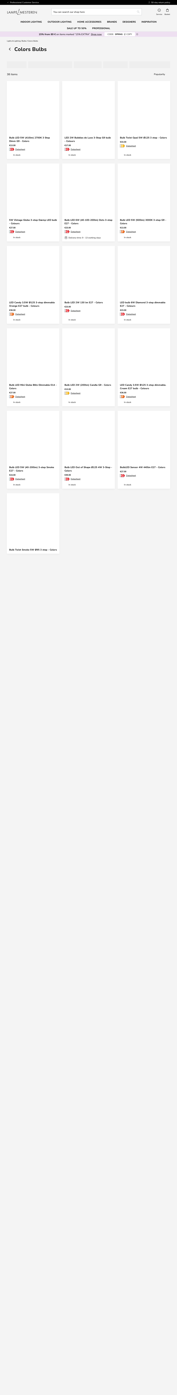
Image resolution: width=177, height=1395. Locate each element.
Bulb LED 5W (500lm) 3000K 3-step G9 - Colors (143, 221)
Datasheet (20, 149)
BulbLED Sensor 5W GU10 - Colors (29, 1044)
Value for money (26, 1369)
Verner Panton (26, 1366)
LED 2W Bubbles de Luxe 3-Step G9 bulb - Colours (87, 139)
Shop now (96, 34)
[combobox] (97, 11)
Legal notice (109, 1347)
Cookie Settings (150, 1341)
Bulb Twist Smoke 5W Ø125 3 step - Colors (85, 1128)
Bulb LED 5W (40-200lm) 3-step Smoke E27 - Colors (31, 469)
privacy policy (90, 1267)
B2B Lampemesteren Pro (151, 1344)
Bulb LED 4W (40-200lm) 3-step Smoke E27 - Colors (31, 963)
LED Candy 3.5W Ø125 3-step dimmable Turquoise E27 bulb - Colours (143, 716)
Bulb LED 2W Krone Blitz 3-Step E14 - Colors (86, 963)
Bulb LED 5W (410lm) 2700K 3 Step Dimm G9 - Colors (29, 139)
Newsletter (109, 1303)
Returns (67, 1306)
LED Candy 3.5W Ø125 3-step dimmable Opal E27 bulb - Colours (143, 634)
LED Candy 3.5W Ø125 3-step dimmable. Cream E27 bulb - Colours (143, 386)
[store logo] (22, 11)
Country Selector (109, 1350)
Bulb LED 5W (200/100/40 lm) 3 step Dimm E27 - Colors (141, 1046)
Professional (101, 28)
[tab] (16, 64)
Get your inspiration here (87, 1182)
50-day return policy (109, 1306)
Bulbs (24, 41)
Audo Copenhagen (26, 1363)
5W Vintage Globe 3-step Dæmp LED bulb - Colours (33, 221)
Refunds (67, 1309)
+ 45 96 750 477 (114, 1384)
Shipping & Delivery (68, 1303)
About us (109, 1338)
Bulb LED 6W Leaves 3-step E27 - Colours (88, 797)
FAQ (26, 1306)
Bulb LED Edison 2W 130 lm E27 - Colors (32, 714)
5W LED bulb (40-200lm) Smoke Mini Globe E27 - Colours (141, 963)
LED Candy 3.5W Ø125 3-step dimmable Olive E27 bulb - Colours (32, 798)
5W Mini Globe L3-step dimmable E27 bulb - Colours (141, 881)
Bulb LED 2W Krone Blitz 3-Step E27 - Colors (30, 881)
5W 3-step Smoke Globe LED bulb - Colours (84, 716)
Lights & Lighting (13, 41)
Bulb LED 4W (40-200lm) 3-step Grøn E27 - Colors (88, 634)
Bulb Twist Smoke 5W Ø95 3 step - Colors (33, 549)
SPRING (119, 34)
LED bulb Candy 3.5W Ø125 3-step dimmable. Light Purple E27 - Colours (85, 551)
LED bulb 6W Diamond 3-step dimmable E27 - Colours (142, 304)
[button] (55, 129)
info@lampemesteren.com (26, 1303)
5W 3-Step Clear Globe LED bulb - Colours (83, 1046)
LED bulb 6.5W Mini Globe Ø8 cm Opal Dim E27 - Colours (31, 1128)
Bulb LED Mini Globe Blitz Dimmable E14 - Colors (33, 386)
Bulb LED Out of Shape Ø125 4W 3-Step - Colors (88, 469)
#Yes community (150, 1338)
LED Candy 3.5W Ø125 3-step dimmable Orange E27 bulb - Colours (32, 304)
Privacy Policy (109, 1344)
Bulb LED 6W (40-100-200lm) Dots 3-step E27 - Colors (88, 221)
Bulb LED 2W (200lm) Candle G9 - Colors (87, 384)
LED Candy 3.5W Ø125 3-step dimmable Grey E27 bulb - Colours (87, 881)
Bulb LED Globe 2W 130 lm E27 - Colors (143, 797)
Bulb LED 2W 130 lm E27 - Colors (83, 302)
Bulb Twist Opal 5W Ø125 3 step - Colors (143, 137)
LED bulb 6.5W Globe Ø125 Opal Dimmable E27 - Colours (138, 551)
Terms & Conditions (109, 1341)
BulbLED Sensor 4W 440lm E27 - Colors (142, 467)
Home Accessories (26, 1372)
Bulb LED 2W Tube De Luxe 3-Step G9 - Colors (31, 634)
